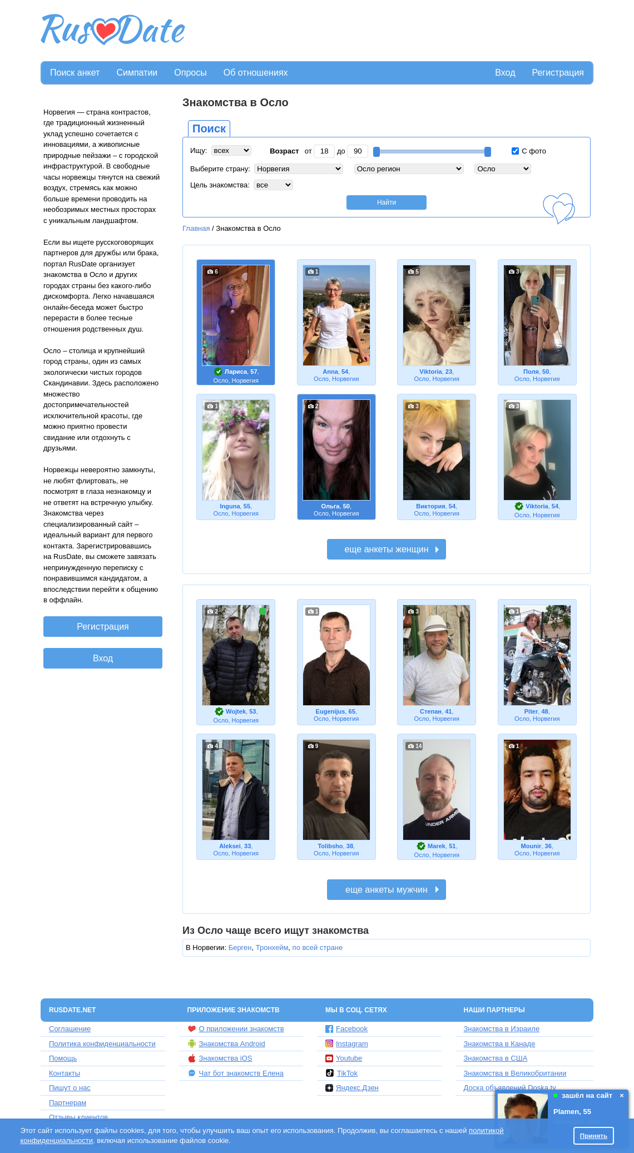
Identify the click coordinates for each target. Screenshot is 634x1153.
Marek (436, 846)
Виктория (430, 506)
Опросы (190, 72)
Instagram (346, 1044)
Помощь (63, 1058)
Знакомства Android (226, 1043)
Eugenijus (330, 711)
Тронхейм (272, 947)
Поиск (209, 128)
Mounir (531, 846)
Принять (594, 1135)
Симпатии (136, 72)
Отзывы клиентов (78, 1117)
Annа (330, 371)
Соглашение (70, 1029)
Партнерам (67, 1102)
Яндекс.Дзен (352, 1087)
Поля (531, 371)
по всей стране (318, 947)
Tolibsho (330, 846)
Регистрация (558, 72)
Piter (531, 711)
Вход (505, 72)
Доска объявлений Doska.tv (510, 1087)
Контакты (64, 1073)
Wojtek (236, 711)
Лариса (236, 371)
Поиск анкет (75, 72)
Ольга (330, 506)
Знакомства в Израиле (502, 1029)
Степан (431, 711)
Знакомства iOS (219, 1058)
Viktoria (430, 371)
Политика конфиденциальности (102, 1044)
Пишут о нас (70, 1087)
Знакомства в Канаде (500, 1044)
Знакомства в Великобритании (515, 1073)
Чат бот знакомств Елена (235, 1072)
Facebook (346, 1029)
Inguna (230, 506)
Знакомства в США (496, 1058)
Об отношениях (256, 72)
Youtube (343, 1058)
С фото (529, 151)
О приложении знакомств (235, 1029)
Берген (240, 947)
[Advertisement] (390, 31)
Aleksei (230, 846)
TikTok (341, 1072)
